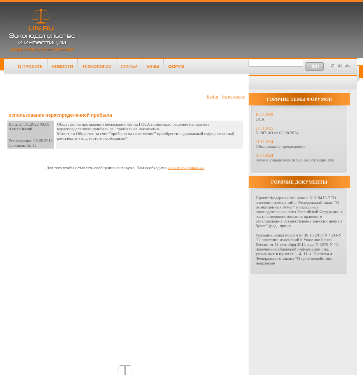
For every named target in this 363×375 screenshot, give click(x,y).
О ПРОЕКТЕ (30, 66)
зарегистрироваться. (186, 167)
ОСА (260, 119)
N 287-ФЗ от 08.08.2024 (277, 132)
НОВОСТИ (62, 66)
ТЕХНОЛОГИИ (97, 66)
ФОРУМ (176, 66)
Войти (212, 96)
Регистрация (233, 96)
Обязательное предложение (280, 146)
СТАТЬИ (129, 66)
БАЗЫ (152, 66)
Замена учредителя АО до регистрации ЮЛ (295, 160)
